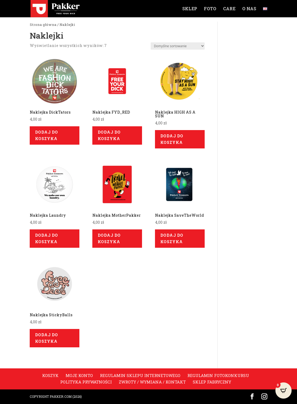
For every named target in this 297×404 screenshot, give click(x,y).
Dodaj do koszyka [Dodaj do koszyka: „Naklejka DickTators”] (46, 135)
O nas (249, 9)
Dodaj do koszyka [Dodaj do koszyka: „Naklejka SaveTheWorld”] (171, 238)
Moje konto (79, 375)
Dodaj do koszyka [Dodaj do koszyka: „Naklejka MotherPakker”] (109, 238)
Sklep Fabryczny (212, 382)
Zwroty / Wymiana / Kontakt (152, 382)
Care (229, 9)
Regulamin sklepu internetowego (140, 375)
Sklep (189, 9)
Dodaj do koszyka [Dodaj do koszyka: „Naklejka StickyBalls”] (46, 338)
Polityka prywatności (86, 382)
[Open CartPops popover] (283, 390)
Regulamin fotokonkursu (218, 375)
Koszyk (50, 375)
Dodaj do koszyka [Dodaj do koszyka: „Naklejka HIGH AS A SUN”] (171, 139)
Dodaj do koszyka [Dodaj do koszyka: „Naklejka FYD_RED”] (109, 135)
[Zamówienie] (178, 46)
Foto (210, 9)
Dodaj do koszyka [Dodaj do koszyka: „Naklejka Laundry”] (46, 238)
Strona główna (43, 24)
